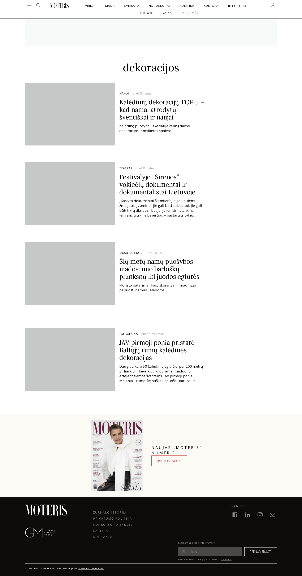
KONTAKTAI (103, 537)
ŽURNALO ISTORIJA (110, 512)
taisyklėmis (226, 559)
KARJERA (100, 531)
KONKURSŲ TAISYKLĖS (113, 525)
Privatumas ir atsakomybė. (91, 568)
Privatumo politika (112, 518)
